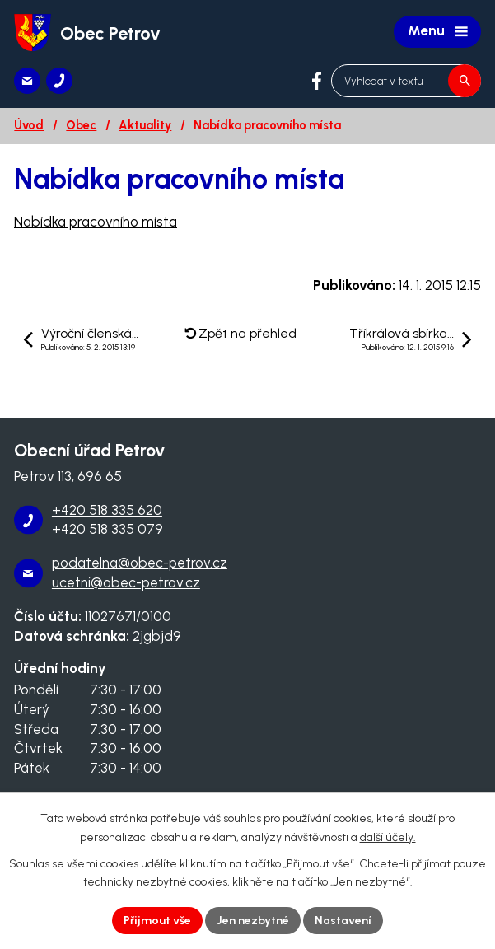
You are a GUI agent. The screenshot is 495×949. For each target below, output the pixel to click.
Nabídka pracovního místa (95, 221)
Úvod (29, 125)
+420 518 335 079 (107, 529)
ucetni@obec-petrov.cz (126, 582)
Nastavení (343, 921)
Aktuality (145, 125)
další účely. (388, 837)
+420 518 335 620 (107, 510)
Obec (81, 125)
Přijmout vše (157, 921)
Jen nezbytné (253, 921)
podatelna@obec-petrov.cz (139, 562)
